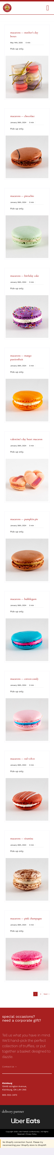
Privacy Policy (31, 1134)
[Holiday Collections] (7, 4)
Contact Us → (9, 1066)
